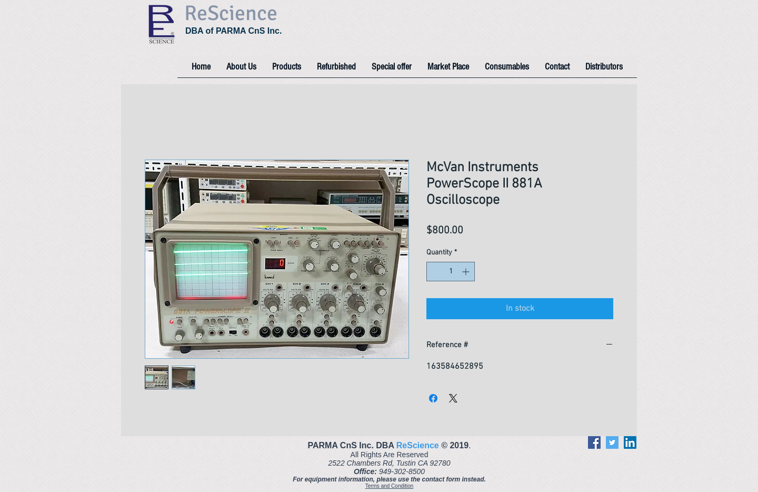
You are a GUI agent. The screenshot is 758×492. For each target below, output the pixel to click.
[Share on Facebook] (433, 398)
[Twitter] (612, 442)
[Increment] (466, 271)
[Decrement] (434, 271)
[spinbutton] (450, 271)
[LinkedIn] (630, 442)
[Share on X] (453, 398)
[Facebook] (594, 442)
